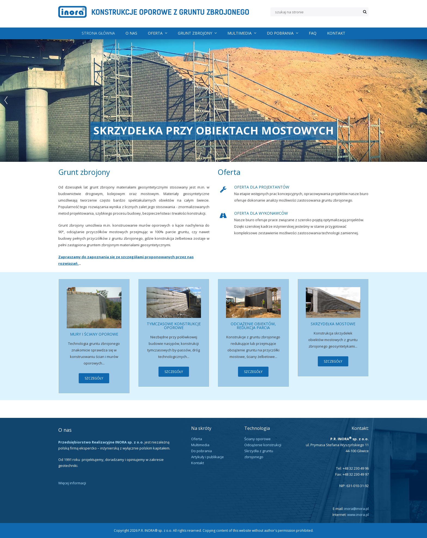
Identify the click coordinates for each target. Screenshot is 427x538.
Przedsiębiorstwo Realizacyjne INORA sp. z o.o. (101, 442)
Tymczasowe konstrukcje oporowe (174, 325)
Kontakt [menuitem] (336, 33)
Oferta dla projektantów (261, 187)
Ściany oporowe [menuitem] (257, 438)
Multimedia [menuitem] (241, 33)
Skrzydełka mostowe (333, 323)
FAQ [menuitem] (312, 33)
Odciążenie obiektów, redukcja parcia (253, 325)
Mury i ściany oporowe (94, 334)
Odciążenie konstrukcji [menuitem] (262, 444)
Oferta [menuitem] (157, 33)
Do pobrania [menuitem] (282, 33)
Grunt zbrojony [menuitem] (197, 33)
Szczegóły (94, 378)
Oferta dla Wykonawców (261, 213)
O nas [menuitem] (131, 33)
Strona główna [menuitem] (98, 33)
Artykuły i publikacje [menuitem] (207, 456)
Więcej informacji (72, 483)
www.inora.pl (358, 514)
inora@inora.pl (356, 508)
